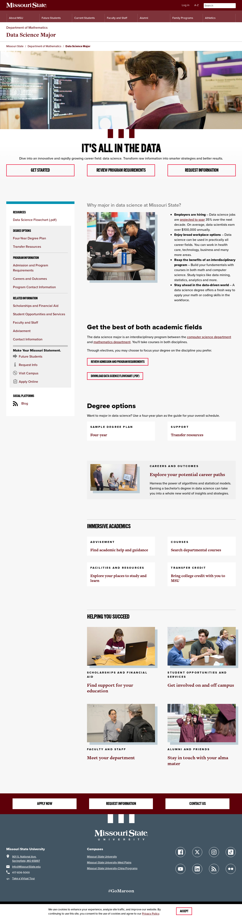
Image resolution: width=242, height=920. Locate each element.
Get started (40, 170)
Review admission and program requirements (118, 362)
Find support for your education (110, 688)
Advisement (22, 331)
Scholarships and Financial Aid (35, 306)
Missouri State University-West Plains (109, 863)
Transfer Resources (27, 247)
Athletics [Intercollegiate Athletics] (210, 18)
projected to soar (192, 219)
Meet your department (111, 758)
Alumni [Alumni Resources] (144, 18)
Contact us (197, 804)
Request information (202, 170)
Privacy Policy (150, 914)
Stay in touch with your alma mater (198, 761)
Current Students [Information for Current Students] (84, 18)
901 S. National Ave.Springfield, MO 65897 (26, 859)
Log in (185, 5)
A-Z (196, 5)
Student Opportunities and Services (39, 314)
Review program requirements (121, 170)
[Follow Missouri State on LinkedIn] (197, 869)
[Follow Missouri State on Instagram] (214, 852)
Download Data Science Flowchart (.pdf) (115, 376)
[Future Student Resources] (40, 356)
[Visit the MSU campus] (40, 373)
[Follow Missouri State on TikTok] (231, 852)
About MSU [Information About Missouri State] (16, 18)
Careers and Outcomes (30, 279)
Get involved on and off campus (201, 685)
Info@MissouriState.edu (26, 867)
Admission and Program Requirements (30, 268)
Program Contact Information (34, 287)
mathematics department (112, 342)
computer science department (209, 337)
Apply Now (44, 804)
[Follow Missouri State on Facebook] (180, 852)
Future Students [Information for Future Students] (51, 18)
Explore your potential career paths (187, 475)
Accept (184, 911)
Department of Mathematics (26, 27)
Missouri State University (102, 857)
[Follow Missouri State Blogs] (214, 869)
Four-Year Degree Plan (29, 238)
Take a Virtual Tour (23, 879)
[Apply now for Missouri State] (40, 382)
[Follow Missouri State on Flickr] (231, 869)
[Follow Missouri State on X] (197, 852)
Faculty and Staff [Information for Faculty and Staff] (117, 18)
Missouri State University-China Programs (112, 869)
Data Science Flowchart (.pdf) (34, 220)
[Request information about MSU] (40, 365)
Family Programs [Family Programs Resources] (182, 18)
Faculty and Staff (25, 323)
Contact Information (27, 339)
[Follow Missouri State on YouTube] (180, 869)
